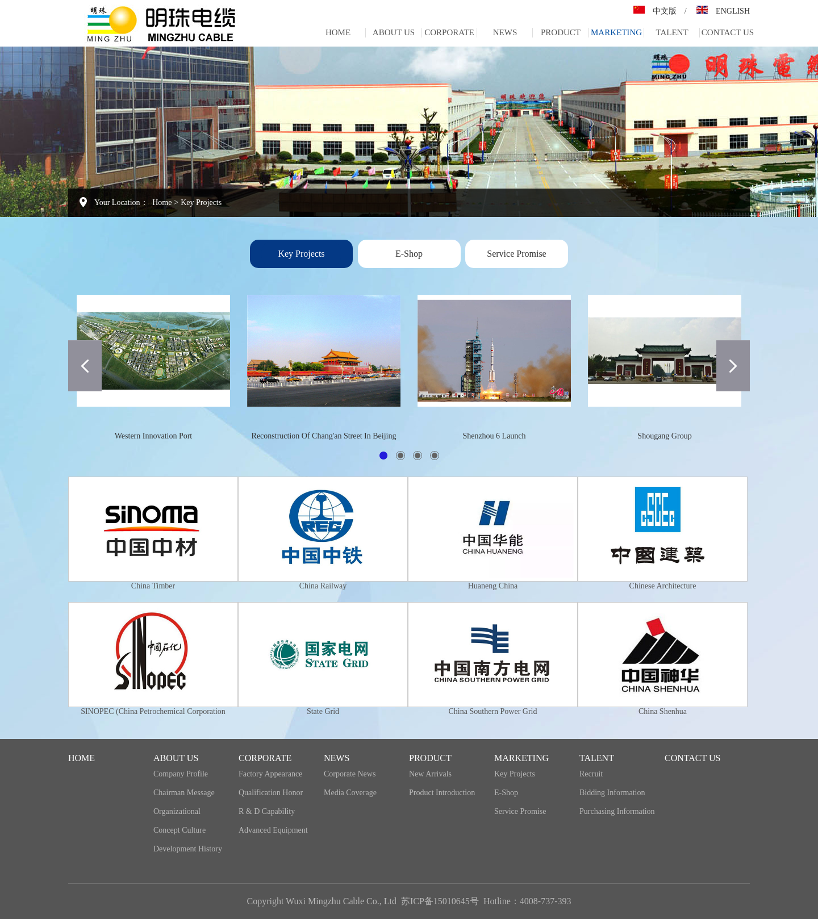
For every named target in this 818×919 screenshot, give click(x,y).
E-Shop (409, 253)
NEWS (505, 32)
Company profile (180, 774)
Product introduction (442, 792)
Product (561, 32)
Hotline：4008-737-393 (527, 901)
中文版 (665, 11)
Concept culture (179, 830)
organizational (177, 811)
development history (187, 849)
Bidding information (612, 792)
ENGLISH (733, 11)
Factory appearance (270, 774)
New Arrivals (430, 774)
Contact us (728, 32)
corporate (449, 32)
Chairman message (184, 792)
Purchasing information (617, 811)
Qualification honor (271, 792)
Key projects (201, 202)
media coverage (350, 792)
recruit (591, 774)
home (337, 32)
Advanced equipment (273, 830)
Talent (672, 32)
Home (162, 202)
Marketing (616, 32)
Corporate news (349, 774)
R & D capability (267, 811)
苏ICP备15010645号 (440, 901)
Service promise (516, 253)
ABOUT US (394, 32)
